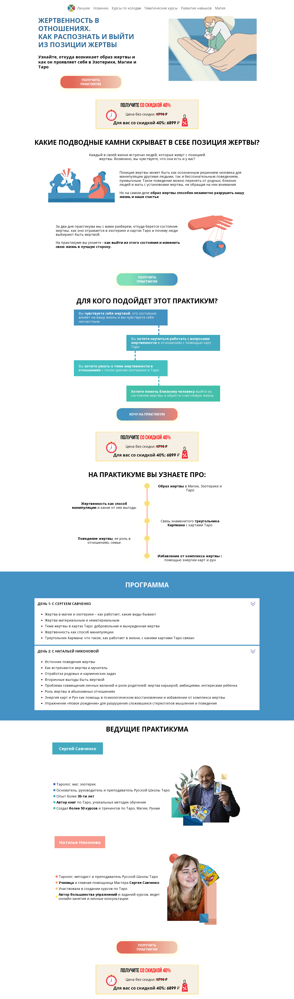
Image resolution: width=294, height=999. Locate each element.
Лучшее (83, 8)
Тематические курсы (161, 8)
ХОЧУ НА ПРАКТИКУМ (147, 414)
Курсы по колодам (126, 8)
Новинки (100, 8)
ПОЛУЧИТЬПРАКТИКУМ (90, 82)
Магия (220, 8)
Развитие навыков (196, 8)
